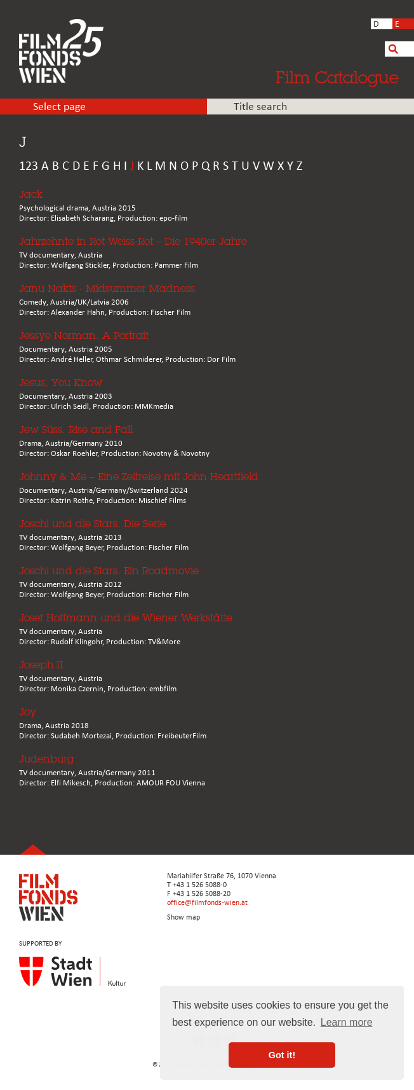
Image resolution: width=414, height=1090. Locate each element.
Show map (183, 917)
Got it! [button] (282, 1055)
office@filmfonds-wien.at (207, 903)
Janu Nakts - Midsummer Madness (107, 288)
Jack (31, 194)
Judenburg (46, 759)
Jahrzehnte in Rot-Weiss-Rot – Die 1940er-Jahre (133, 241)
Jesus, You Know (60, 382)
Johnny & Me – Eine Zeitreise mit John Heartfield (138, 477)
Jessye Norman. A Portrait (84, 335)
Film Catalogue (337, 77)
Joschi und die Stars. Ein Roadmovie (109, 571)
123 (28, 166)
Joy (27, 712)
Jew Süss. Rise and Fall (76, 430)
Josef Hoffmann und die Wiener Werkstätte (125, 618)
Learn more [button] (347, 1022)
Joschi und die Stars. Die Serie (92, 524)
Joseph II (41, 665)
